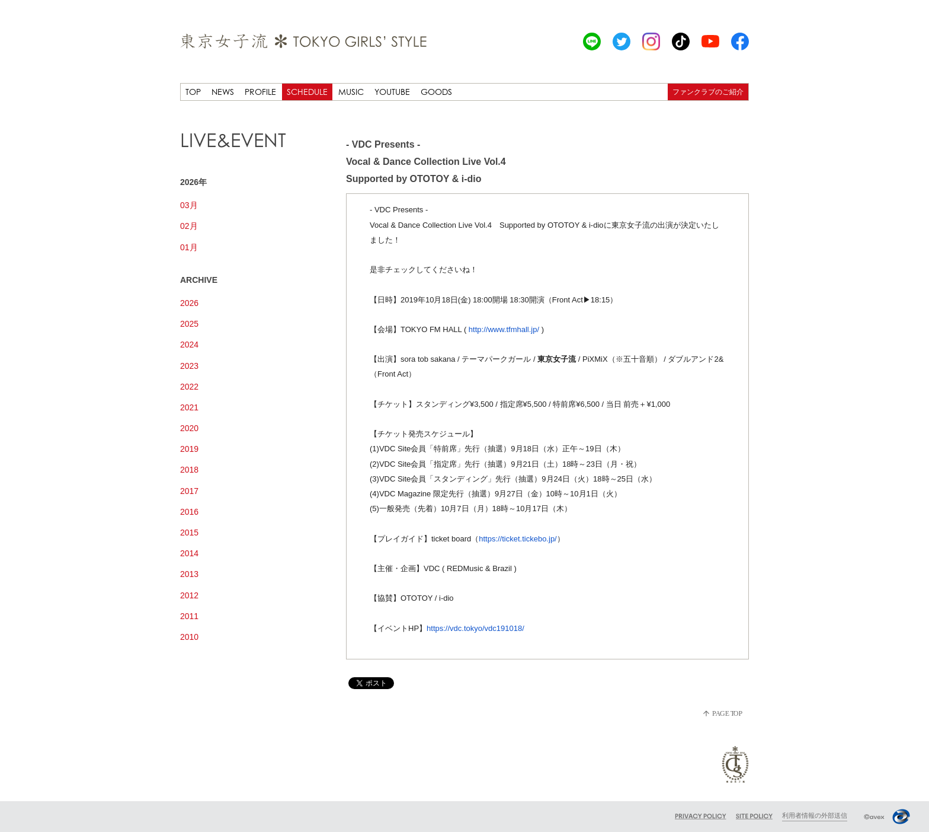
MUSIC (351, 92)
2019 (189, 449)
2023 (189, 366)
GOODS (436, 92)
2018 (189, 469)
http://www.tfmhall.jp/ (504, 329)
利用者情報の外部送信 (814, 815)
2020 (189, 428)
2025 (189, 324)
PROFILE (260, 92)
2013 (189, 574)
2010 (189, 637)
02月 (189, 226)
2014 (189, 553)
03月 (189, 205)
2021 (189, 407)
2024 (189, 344)
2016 (189, 512)
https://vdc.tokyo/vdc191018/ (475, 628)
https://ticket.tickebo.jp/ (518, 538)
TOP (193, 92)
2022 (189, 386)
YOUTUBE (392, 92)
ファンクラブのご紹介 (708, 91)
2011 (189, 616)
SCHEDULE (307, 92)
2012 (189, 595)
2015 (189, 532)
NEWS (223, 92)
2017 (189, 491)
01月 (189, 247)
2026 (189, 303)
